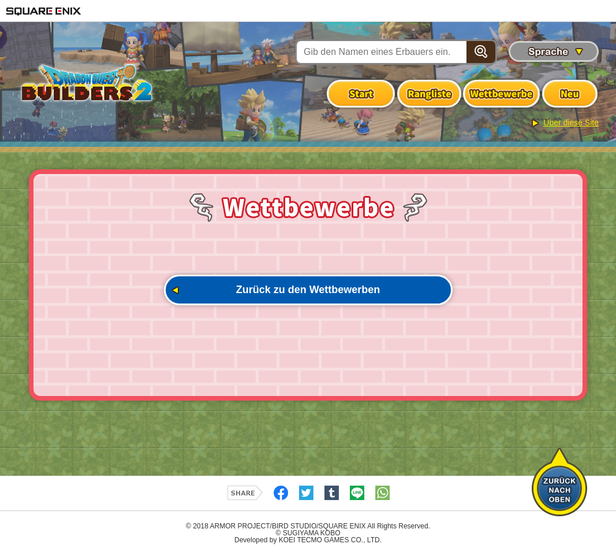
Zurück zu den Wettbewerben (308, 289)
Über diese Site (571, 122)
